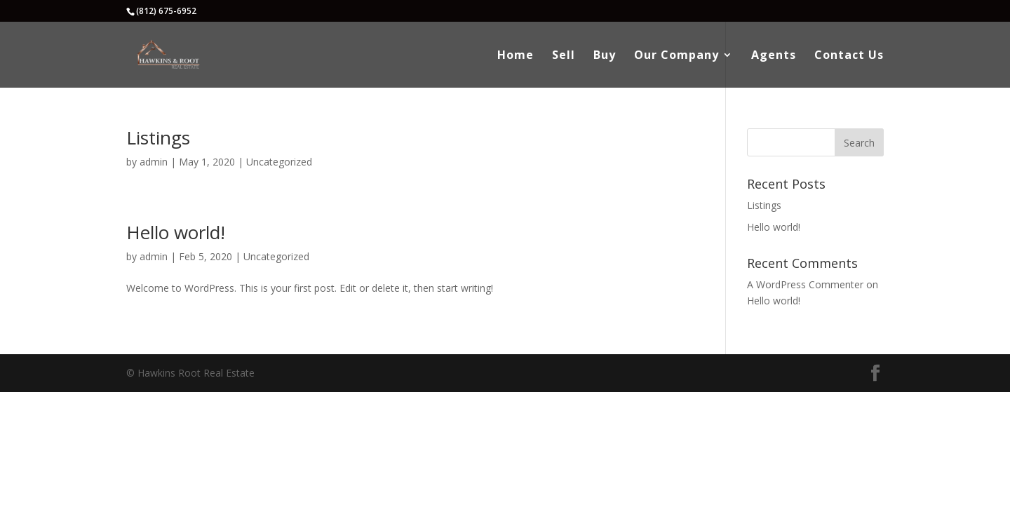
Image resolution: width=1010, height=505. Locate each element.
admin (154, 161)
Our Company (676, 56)
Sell (563, 56)
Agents (773, 56)
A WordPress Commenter (805, 284)
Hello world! (175, 232)
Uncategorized (279, 161)
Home (515, 56)
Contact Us (849, 56)
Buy (604, 56)
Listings (158, 137)
